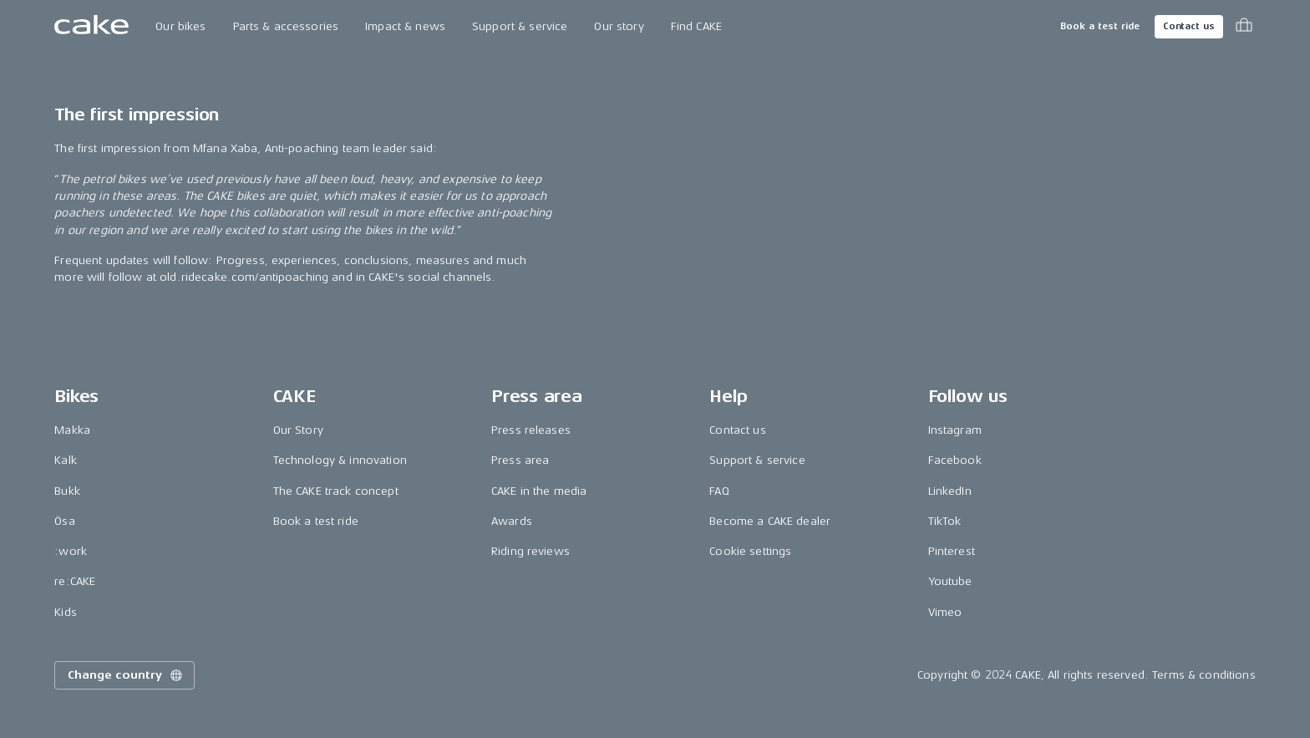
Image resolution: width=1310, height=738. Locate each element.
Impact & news (405, 26)
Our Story (298, 430)
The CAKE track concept (336, 491)
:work (70, 551)
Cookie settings (750, 551)
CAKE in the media (538, 491)
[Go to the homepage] (91, 26)
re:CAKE (74, 581)
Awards (511, 521)
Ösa (64, 521)
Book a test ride (1100, 26)
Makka (72, 430)
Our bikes (180, 26)
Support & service (519, 26)
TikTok (945, 521)
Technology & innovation (340, 460)
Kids (65, 612)
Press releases (531, 430)
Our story (618, 26)
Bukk (67, 491)
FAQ (719, 491)
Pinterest (951, 551)
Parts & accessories (286, 26)
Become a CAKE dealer (769, 521)
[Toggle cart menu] (1244, 27)
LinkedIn (950, 491)
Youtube (950, 581)
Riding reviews (530, 551)
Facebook (955, 460)
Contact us (1189, 26)
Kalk (65, 460)
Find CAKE (696, 26)
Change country (126, 675)
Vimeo (945, 612)
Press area (520, 460)
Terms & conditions (1204, 675)
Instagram (955, 430)
